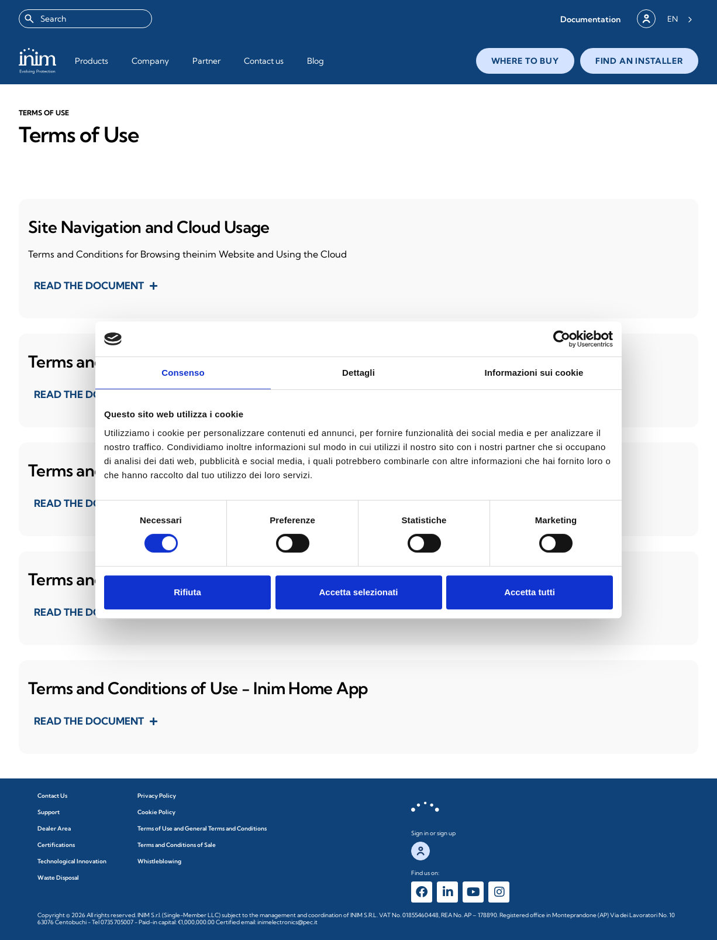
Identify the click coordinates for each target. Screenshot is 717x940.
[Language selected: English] (679, 19)
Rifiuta (187, 592)
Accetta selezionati (358, 592)
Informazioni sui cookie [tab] (534, 373)
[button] (590, 19)
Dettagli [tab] (358, 373)
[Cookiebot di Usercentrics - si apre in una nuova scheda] (562, 339)
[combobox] (85, 18)
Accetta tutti (529, 592)
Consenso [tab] (182, 373)
